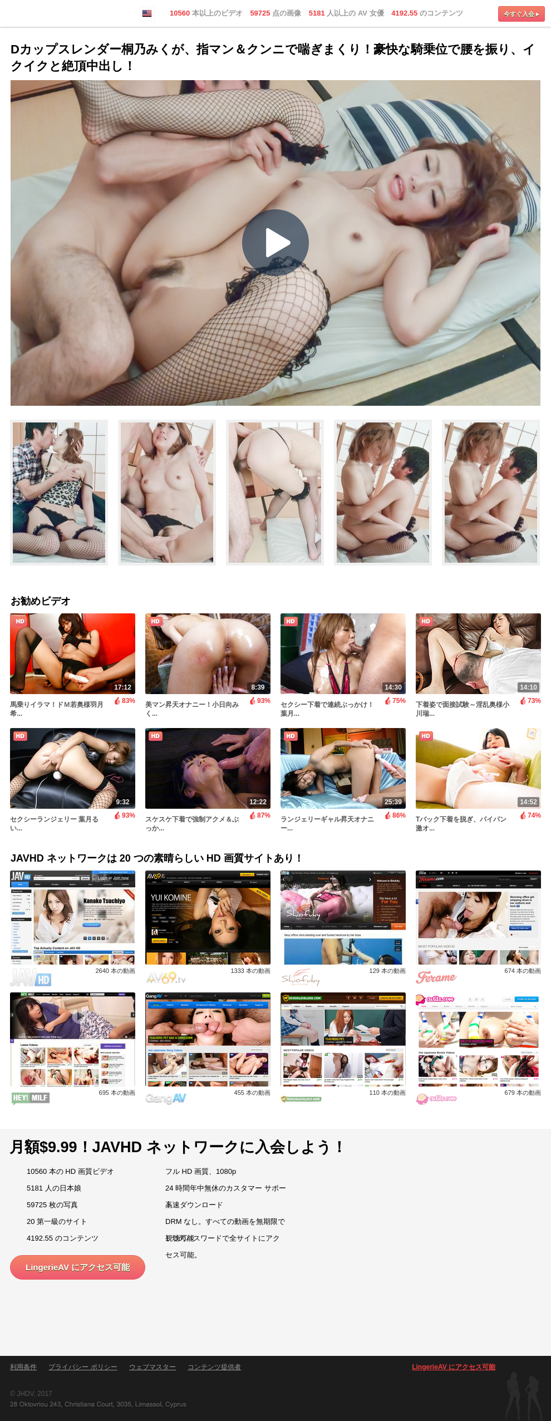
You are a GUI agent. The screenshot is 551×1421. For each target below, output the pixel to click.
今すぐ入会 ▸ (521, 14)
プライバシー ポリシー (82, 1367)
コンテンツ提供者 (214, 1367)
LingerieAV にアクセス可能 (78, 1267)
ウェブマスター (152, 1367)
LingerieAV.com (44, 13)
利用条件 (23, 1367)
